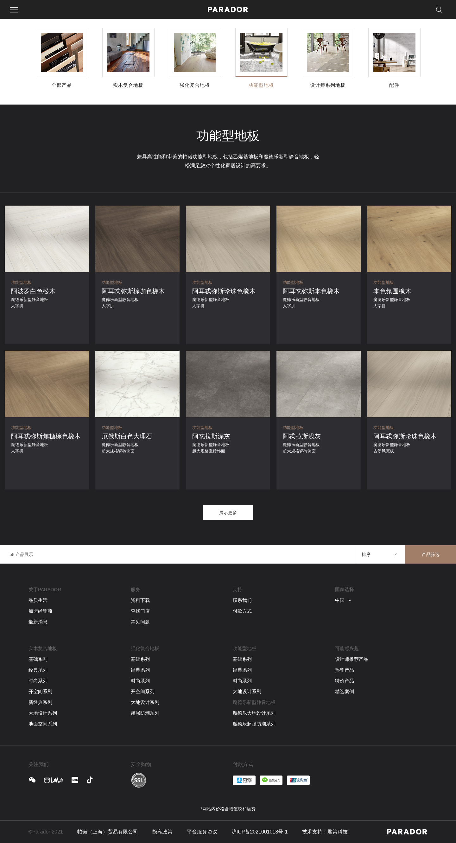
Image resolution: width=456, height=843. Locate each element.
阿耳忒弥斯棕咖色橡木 (133, 291)
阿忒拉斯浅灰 (302, 436)
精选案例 (344, 691)
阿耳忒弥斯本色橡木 (311, 291)
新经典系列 (40, 702)
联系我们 (242, 600)
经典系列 (38, 670)
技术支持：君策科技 (325, 831)
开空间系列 (40, 691)
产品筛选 (431, 554)
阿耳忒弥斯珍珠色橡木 (224, 291)
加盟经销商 (40, 611)
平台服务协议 (202, 831)
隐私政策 (162, 831)
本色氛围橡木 (392, 291)
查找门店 (140, 611)
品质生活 (38, 600)
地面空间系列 (42, 723)
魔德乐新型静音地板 (254, 702)
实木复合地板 (42, 648)
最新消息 (38, 621)
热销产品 (344, 670)
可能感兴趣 (347, 648)
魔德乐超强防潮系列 (254, 723)
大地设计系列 (42, 713)
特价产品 (344, 680)
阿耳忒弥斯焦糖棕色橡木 (46, 436)
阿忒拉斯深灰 (211, 436)
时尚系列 (38, 680)
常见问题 (140, 621)
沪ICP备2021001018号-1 (259, 831)
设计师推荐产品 (351, 659)
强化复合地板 (145, 648)
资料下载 (140, 600)
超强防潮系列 (145, 713)
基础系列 (38, 659)
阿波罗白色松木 (33, 291)
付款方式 (242, 611)
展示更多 (228, 512)
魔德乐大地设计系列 (254, 713)
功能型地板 (21, 282)
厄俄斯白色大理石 (127, 436)
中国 (343, 600)
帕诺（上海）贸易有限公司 (107, 831)
